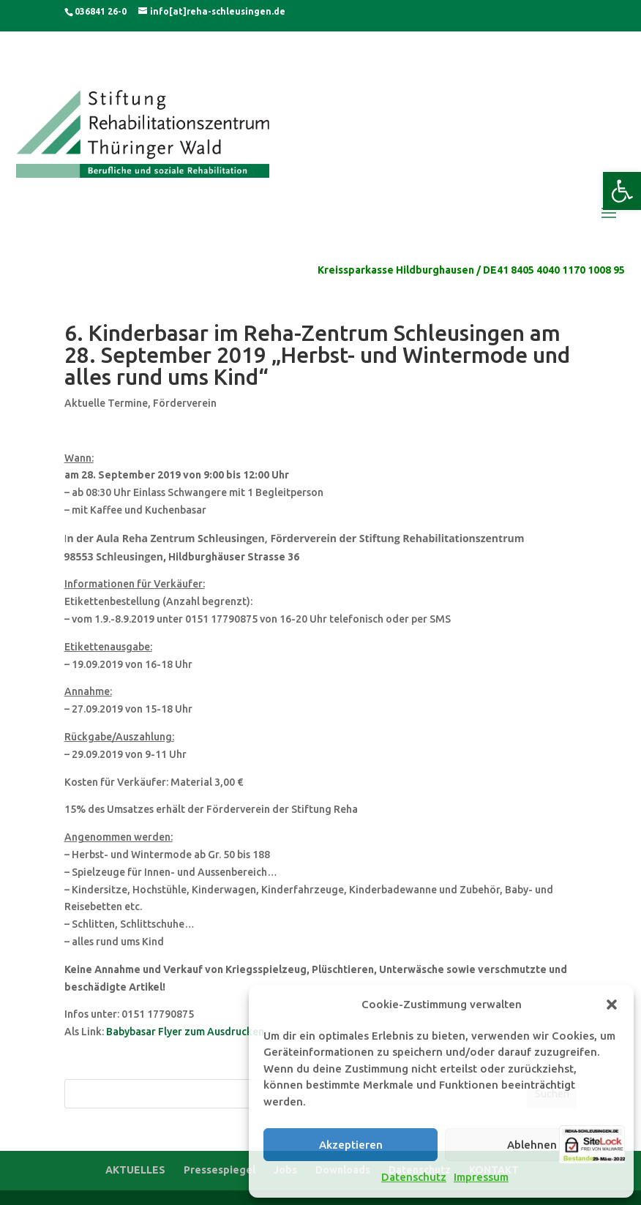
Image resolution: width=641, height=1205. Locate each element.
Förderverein (185, 403)
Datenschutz (413, 1177)
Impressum (481, 1177)
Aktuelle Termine (106, 403)
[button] (622, 191)
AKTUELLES (135, 1170)
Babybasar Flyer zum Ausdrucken (185, 1031)
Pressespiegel (219, 1170)
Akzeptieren (351, 1144)
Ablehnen (532, 1144)
